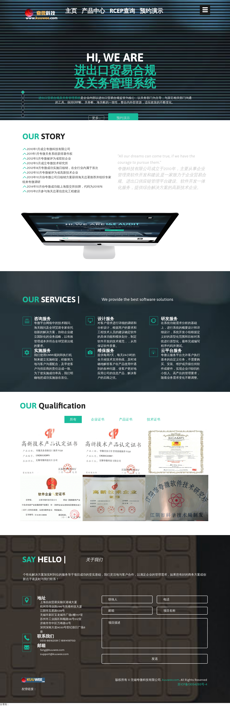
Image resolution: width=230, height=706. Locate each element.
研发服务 (169, 318)
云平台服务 (171, 350)
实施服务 (42, 350)
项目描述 (155, 633)
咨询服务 (42, 318)
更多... (96, 118)
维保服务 (105, 350)
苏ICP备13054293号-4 (192, 684)
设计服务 (105, 318)
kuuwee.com (170, 680)
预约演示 (123, 118)
